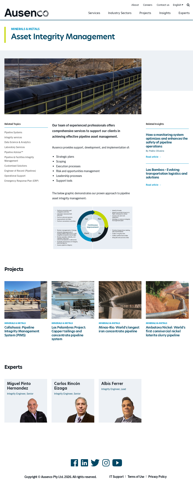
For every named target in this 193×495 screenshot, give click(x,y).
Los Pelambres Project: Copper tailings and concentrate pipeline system (69, 333)
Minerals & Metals (25, 29)
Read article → (153, 156)
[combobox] (177, 5)
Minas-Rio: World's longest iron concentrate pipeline (119, 329)
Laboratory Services (14, 146)
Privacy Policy (157, 476)
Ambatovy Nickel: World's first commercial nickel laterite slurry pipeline (165, 331)
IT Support (116, 476)
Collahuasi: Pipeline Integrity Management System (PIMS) (21, 331)
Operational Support (14, 175)
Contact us (163, 5)
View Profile (40, 422)
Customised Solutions (15, 165)
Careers (147, 5)
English (177, 5)
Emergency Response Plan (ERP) (21, 180)
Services (94, 13)
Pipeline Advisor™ (13, 151)
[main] (96, 229)
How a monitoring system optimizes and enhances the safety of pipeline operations (167, 140)
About (135, 5)
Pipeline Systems (13, 132)
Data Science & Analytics (17, 141)
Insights (165, 13)
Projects (145, 13)
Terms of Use (136, 476)
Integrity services (13, 137)
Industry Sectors (119, 13)
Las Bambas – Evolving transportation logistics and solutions (166, 173)
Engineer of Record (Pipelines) (20, 170)
